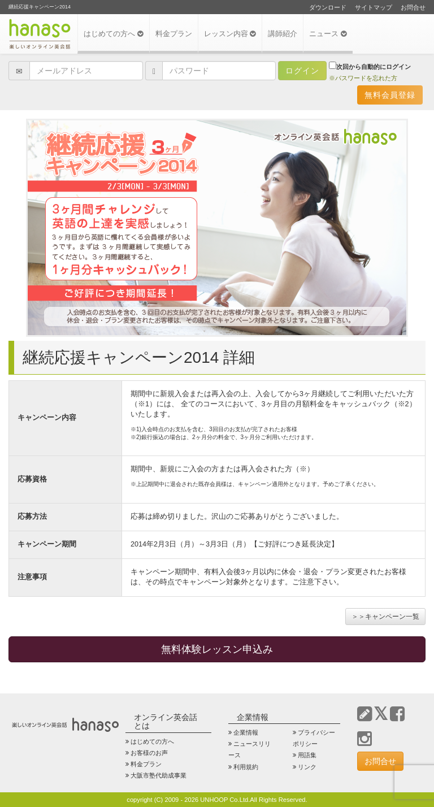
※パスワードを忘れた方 (363, 78)
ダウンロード (327, 7)
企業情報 (245, 732)
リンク (307, 766)
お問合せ (413, 7)
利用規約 (245, 766)
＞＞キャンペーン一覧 (385, 617)
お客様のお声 (149, 752)
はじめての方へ (114, 34)
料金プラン (173, 34)
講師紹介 (282, 34)
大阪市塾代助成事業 (158, 775)
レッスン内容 (230, 34)
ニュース (328, 34)
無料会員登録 (389, 94)
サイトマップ (373, 7)
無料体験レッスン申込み (217, 649)
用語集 (307, 755)
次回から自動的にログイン (370, 66)
